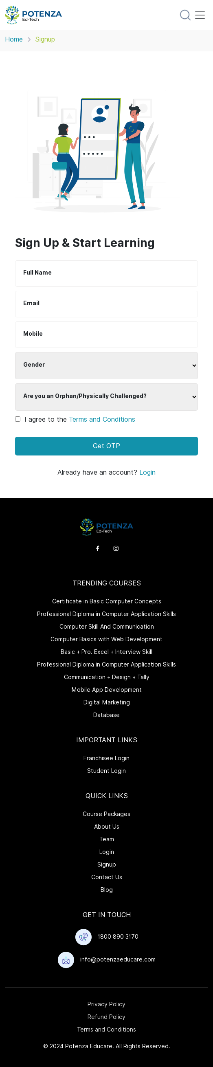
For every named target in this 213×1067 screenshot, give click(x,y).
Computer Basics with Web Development (106, 639)
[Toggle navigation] (200, 15)
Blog (107, 890)
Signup (106, 864)
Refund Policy (106, 1017)
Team (106, 839)
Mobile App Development (107, 689)
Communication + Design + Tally (106, 677)
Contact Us (106, 877)
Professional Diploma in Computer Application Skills (106, 614)
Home (14, 39)
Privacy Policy (106, 1004)
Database (106, 715)
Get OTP (106, 446)
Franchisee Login (106, 758)
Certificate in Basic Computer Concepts (106, 601)
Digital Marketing (106, 702)
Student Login (106, 771)
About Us (106, 826)
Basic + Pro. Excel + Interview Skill (106, 652)
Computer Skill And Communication (106, 626)
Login (147, 472)
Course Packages (106, 814)
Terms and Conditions (102, 419)
